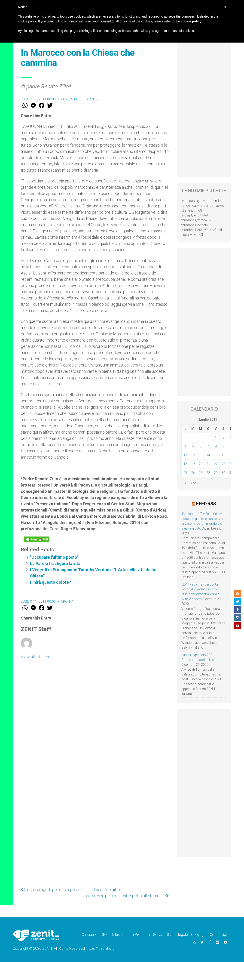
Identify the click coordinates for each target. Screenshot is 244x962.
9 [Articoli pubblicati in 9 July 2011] (223, 446)
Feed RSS (206, 503)
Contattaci (218, 934)
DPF (104, 934)
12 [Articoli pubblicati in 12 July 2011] (193, 455)
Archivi (92, 99)
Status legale (177, 934)
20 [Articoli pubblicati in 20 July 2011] (200, 464)
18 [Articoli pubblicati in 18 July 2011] (185, 464)
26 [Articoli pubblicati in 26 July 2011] (193, 473)
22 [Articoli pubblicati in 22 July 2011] (216, 464)
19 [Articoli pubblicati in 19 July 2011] (193, 464)
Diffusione (119, 934)
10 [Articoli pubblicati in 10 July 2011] (231, 446)
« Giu (184, 483)
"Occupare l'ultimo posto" (54, 557)
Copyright (199, 934)
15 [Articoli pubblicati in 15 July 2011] (216, 455)
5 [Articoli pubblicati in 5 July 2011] (193, 446)
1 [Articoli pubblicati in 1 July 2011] (216, 437)
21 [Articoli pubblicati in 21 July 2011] (208, 464)
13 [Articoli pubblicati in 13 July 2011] (200, 455)
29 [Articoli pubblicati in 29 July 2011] (216, 473)
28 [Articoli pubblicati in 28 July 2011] (208, 473)
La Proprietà (140, 934)
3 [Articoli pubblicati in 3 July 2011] (231, 437)
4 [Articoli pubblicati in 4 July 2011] (185, 446)
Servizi (158, 934)
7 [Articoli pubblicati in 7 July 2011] (208, 446)
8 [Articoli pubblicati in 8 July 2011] (216, 446)
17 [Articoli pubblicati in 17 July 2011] (231, 455)
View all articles (35, 656)
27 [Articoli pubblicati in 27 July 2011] (200, 473)
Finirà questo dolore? (50, 582)
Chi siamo (90, 934)
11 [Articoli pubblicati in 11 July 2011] (185, 455)
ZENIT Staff (71, 99)
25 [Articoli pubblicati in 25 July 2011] (185, 473)
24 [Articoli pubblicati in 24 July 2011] (231, 464)
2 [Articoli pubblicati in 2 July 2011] (223, 437)
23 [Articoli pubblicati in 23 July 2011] (223, 464)
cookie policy (191, 21)
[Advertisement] (94, 844)
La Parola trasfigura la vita (55, 563)
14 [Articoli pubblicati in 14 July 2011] (208, 455)
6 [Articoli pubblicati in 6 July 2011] (200, 446)
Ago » (194, 483)
